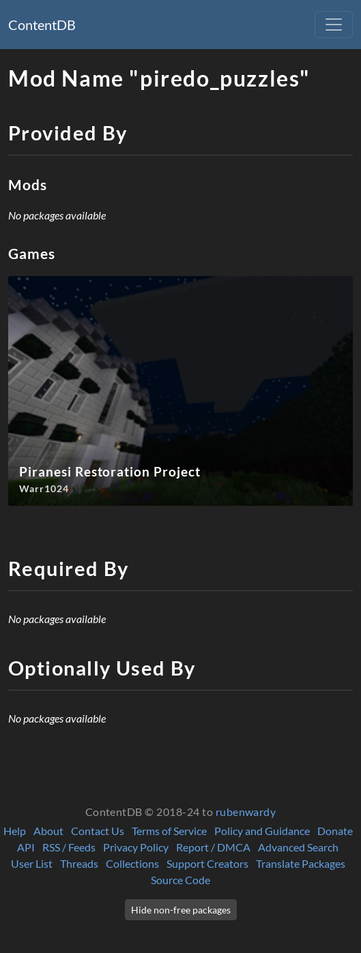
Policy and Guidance (262, 830)
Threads (79, 863)
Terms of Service (169, 830)
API (26, 847)
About (48, 830)
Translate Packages (300, 863)
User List (32, 863)
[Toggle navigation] (334, 24)
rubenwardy (246, 811)
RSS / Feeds (69, 847)
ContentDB (42, 24)
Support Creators (207, 863)
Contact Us (97, 830)
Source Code (180, 879)
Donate (335, 830)
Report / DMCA (213, 847)
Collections (132, 863)
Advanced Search (298, 847)
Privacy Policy (136, 847)
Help (14, 830)
